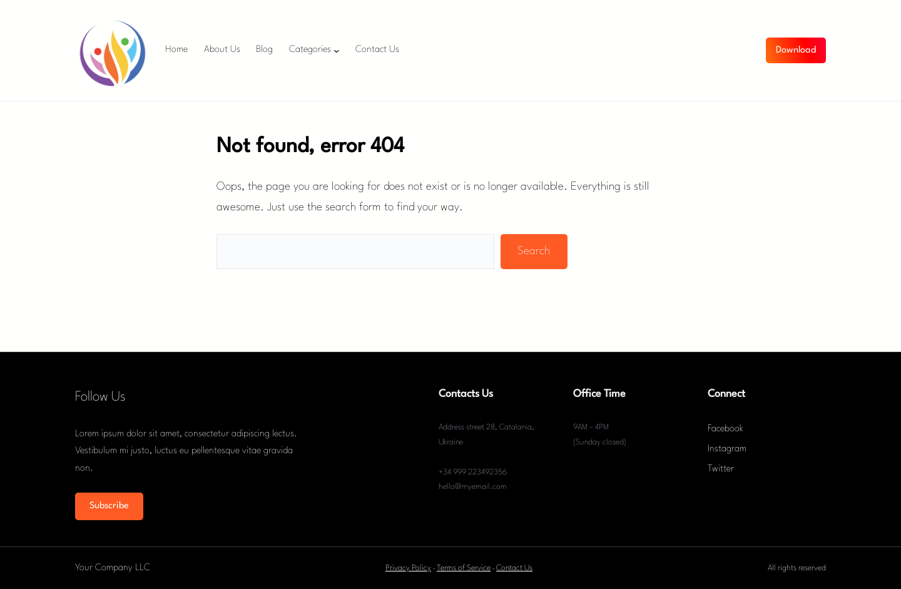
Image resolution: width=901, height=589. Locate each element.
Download (796, 50)
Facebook (725, 429)
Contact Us (514, 568)
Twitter (721, 469)
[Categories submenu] (336, 51)
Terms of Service (464, 568)
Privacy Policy (408, 568)
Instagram (727, 449)
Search (533, 251)
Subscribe (109, 506)
